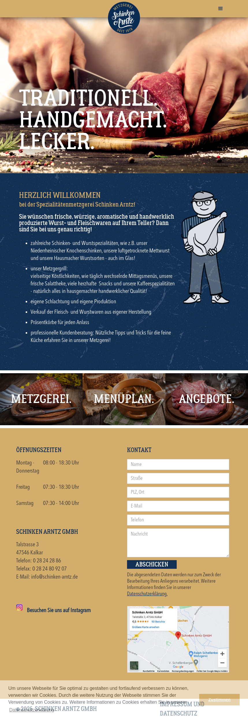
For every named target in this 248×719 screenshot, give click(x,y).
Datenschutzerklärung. (147, 594)
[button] (220, 8)
